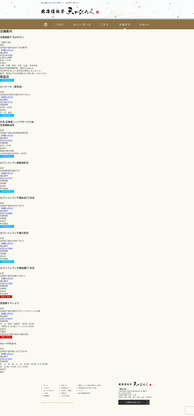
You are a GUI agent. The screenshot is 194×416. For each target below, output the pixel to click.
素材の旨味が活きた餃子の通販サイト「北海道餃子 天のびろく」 (61, 2)
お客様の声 (64, 388)
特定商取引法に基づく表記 (87, 388)
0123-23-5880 (6, 213)
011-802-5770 (6, 102)
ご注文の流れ (65, 396)
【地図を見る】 (7, 50)
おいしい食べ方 (48, 390)
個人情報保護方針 (84, 393)
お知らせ (64, 385)
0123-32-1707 (6, 178)
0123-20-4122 (6, 141)
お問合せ (64, 393)
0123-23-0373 (6, 319)
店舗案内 (46, 396)
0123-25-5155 (6, 55)
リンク (80, 390)
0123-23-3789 (6, 284)
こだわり (46, 388)
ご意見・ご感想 (66, 390)
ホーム (45, 385)
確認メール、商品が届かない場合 (89, 385)
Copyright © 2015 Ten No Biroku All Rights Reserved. (57, 402)
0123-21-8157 (6, 359)
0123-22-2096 (6, 249)
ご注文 (45, 393)
